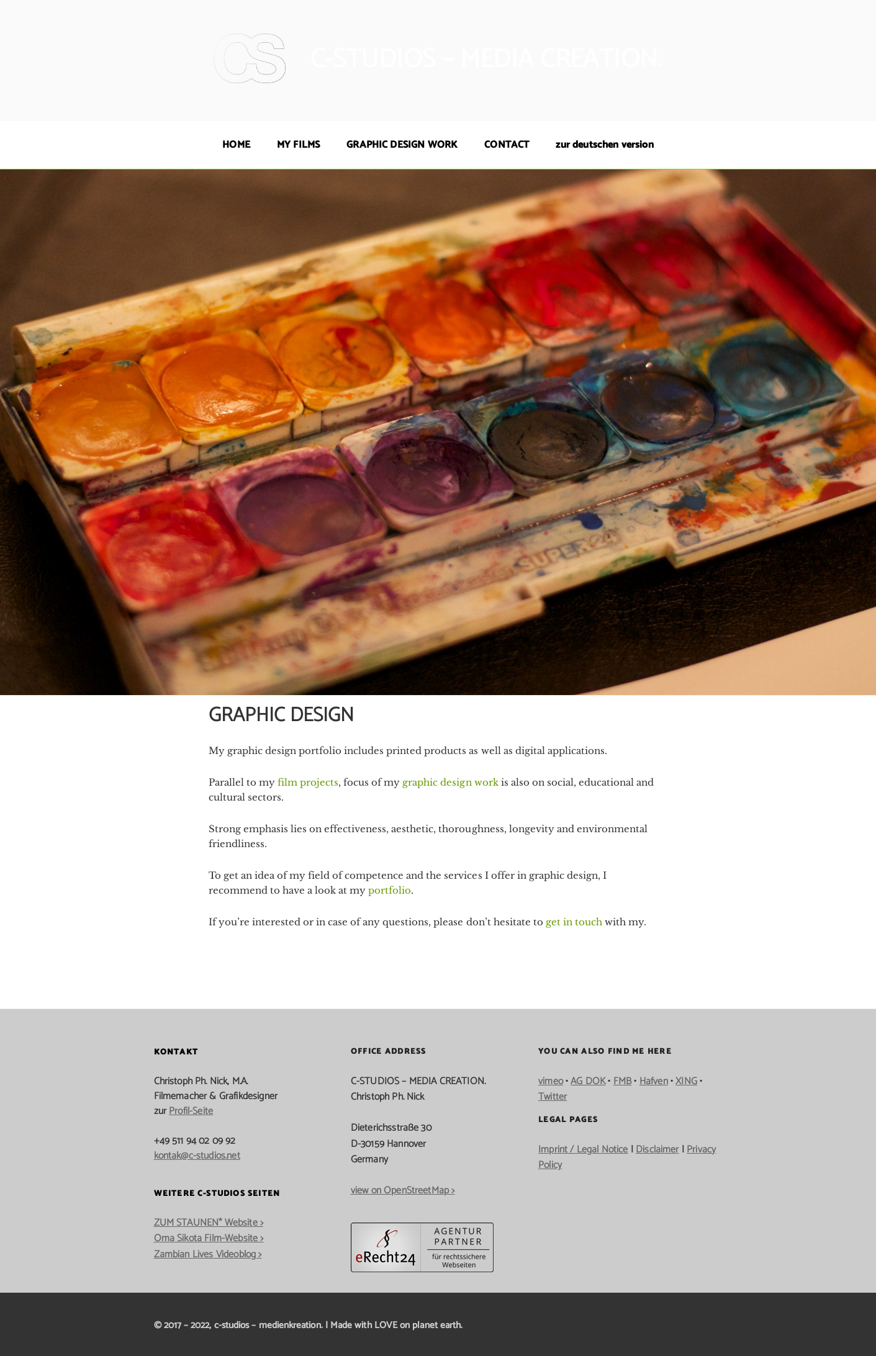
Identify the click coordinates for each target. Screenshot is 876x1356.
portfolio (389, 890)
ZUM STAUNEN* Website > (209, 1223)
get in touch (574, 922)
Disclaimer (657, 1149)
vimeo (550, 1081)
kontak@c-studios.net (197, 1155)
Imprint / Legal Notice (583, 1149)
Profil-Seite (191, 1111)
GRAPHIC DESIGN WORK (402, 145)
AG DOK (588, 1081)
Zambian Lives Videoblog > (208, 1254)
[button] (27, 1328)
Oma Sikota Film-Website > (209, 1238)
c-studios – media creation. (486, 59)
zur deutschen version (604, 145)
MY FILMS (298, 145)
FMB (622, 1081)
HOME (236, 145)
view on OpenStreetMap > (403, 1190)
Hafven (653, 1081)
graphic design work (450, 782)
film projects (308, 782)
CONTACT (506, 145)
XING (686, 1081)
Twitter (552, 1097)
